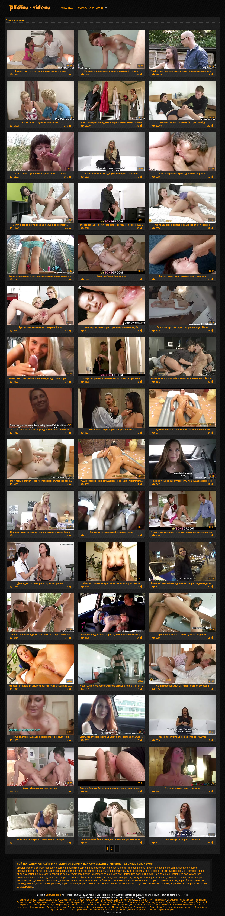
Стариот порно (141, 907)
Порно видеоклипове (63, 900)
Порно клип (200, 900)
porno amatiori (58, 870)
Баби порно (62, 909)
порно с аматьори (89, 883)
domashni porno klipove (141, 867)
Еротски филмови (143, 900)
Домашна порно (37, 907)
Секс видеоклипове (123, 900)
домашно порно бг (98, 877)
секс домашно (25, 886)
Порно (197, 907)
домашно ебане (78, 877)
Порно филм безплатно (161, 907)
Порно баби (106, 902)
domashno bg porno (166, 867)
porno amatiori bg (77, 870)
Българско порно (136, 902)
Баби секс (166, 905)
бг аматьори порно (171, 870)
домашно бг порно (56, 877)
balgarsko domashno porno (49, 867)
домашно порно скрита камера (184, 877)
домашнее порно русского (186, 874)
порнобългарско (180, 883)
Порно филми (160, 900)
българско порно (80, 874)
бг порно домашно (27, 874)
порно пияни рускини (48, 883)
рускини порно (198, 883)
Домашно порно (15, 6)
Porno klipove (106, 900)
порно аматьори (168, 880)
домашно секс (25, 880)
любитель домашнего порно (115, 880)
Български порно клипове (181, 900)
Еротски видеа (173, 902)
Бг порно (75, 902)
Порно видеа (45, 900)
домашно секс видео (46, 880)
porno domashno (116, 870)
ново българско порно (145, 880)
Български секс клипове (86, 900)
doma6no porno (117, 867)
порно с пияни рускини (114, 883)
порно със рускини (158, 883)
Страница (67, 8)
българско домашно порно (54, 874)
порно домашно (26, 883)
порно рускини (70, 883)
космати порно (135, 909)
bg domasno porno (97, 867)
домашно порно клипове (151, 877)
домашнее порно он (158, 874)
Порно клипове (24, 902)
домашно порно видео (123, 877)
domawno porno (25, 870)
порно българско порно (192, 880)
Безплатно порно (88, 905)
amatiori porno (25, 867)
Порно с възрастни (90, 902)
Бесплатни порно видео (99, 907)
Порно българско (166, 909)
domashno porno (187, 867)
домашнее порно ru (134, 874)
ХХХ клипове (120, 902)
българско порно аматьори (106, 874)
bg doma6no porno (75, 867)
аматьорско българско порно (142, 870)
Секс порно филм (78, 909)
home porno (42, 870)
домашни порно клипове (31, 877)
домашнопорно (68, 880)
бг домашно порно (194, 870)
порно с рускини (137, 883)
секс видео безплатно (99, 909)
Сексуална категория (91, 8)
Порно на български (28, 900)
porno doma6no (96, 870)
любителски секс (87, 880)
